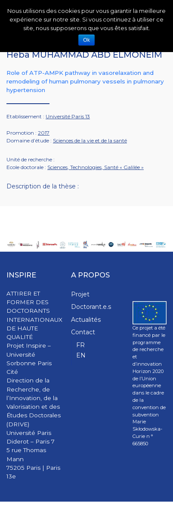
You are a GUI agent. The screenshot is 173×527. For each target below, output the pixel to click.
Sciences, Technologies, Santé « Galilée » (95, 167)
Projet (80, 294)
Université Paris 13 (68, 116)
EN (81, 355)
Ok (86, 40)
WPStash (156, 514)
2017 (43, 132)
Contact (83, 332)
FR (80, 345)
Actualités (86, 320)
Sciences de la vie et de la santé (90, 140)
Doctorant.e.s (91, 307)
